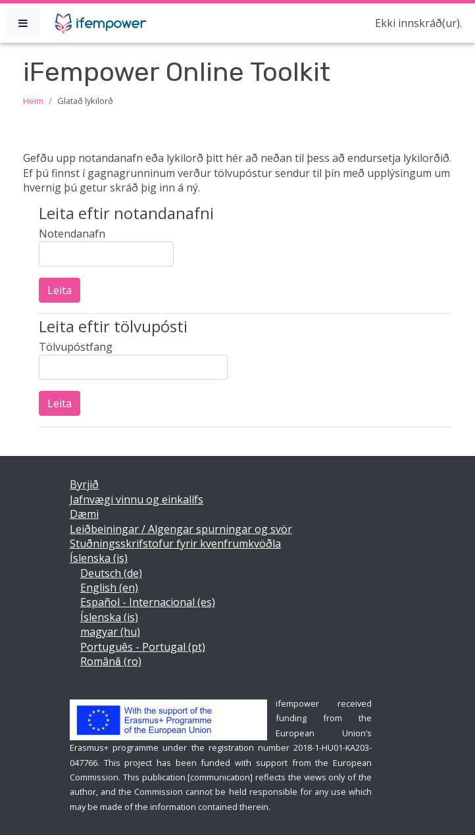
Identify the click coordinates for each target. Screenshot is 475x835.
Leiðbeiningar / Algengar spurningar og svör (181, 529)
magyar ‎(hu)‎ (110, 631)
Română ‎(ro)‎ (110, 661)
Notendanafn (72, 233)
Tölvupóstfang (76, 347)
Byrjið (84, 484)
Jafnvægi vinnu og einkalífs (136, 499)
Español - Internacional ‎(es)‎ (147, 602)
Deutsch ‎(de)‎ (111, 573)
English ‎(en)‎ (109, 587)
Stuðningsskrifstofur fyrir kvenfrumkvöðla (175, 543)
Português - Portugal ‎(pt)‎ (142, 647)
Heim (33, 101)
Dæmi (84, 514)
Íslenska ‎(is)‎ (99, 558)
